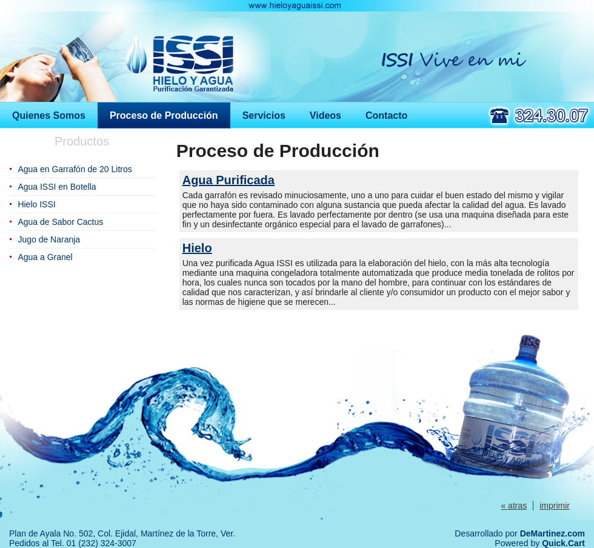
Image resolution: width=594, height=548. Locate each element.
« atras (514, 505)
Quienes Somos (48, 115)
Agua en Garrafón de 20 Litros (75, 169)
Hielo (197, 248)
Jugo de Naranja (49, 239)
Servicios (263, 115)
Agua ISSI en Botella (57, 187)
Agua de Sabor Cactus (60, 222)
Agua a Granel (45, 257)
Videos (325, 115)
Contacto (386, 115)
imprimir (554, 505)
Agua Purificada (228, 180)
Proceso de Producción (164, 115)
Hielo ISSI (36, 204)
